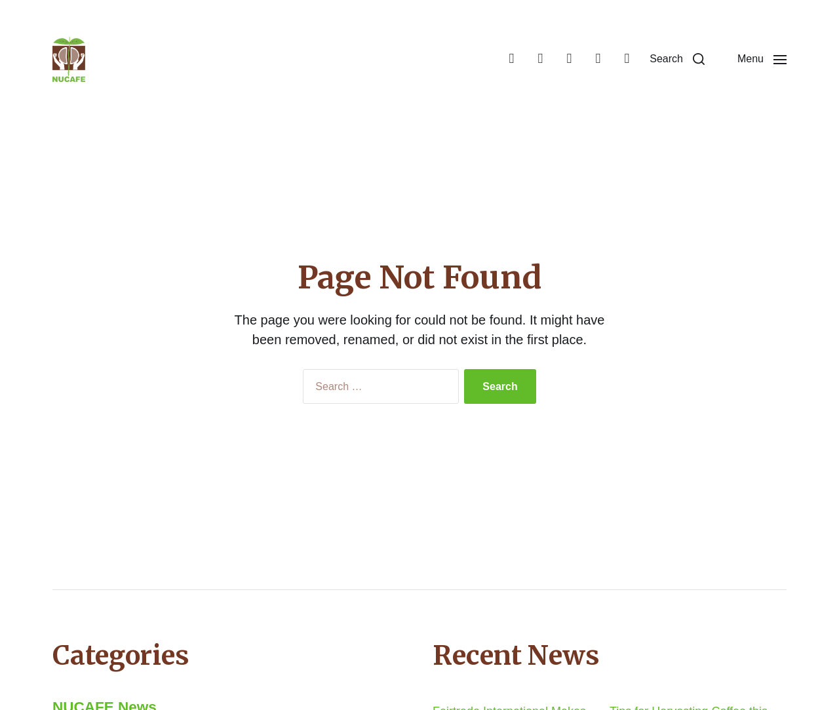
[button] (677, 59)
